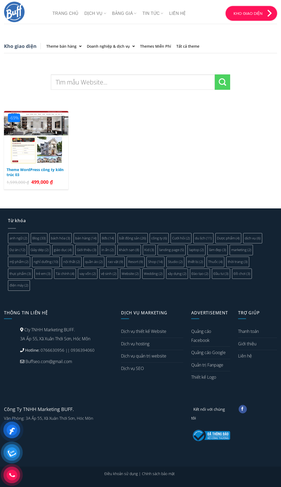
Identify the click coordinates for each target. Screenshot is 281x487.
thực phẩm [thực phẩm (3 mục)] (20, 273)
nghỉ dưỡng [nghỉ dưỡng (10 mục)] (46, 261)
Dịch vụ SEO (132, 368)
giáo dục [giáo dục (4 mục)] (63, 249)
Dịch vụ (95, 13)
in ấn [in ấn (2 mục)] (107, 249)
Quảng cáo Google (208, 352)
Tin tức (152, 13)
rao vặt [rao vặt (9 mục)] (115, 261)
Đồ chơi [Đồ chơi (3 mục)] (242, 273)
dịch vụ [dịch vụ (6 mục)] (253, 238)
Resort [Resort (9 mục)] (135, 261)
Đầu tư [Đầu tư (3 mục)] (221, 273)
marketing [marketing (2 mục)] (241, 249)
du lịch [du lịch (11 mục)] (203, 238)
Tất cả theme (187, 46)
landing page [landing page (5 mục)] (171, 249)
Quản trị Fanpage (207, 365)
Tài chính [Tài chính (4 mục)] (65, 273)
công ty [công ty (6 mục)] (159, 238)
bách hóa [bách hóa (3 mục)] (60, 238)
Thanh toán (248, 331)
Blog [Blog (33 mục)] (39, 238)
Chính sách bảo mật (158, 473)
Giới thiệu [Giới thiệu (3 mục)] (86, 249)
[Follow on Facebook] (243, 409)
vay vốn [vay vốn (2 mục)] (87, 273)
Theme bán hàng (64, 46)
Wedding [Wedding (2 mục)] (153, 273)
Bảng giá (124, 13)
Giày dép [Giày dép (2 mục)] (39, 249)
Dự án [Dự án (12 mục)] (17, 249)
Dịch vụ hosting (135, 344)
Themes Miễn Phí (155, 46)
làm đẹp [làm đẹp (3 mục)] (217, 249)
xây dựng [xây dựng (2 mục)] (177, 273)
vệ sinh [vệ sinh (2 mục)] (109, 273)
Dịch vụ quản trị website (143, 356)
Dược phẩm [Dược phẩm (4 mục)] (228, 238)
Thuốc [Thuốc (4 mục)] (215, 261)
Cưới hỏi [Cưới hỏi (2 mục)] (181, 238)
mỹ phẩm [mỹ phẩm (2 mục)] (19, 261)
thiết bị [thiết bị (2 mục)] (195, 261)
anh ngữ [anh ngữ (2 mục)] (18, 238)
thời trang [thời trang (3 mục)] (238, 261)
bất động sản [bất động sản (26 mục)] (132, 238)
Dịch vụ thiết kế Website (143, 331)
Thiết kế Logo (203, 377)
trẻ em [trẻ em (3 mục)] (43, 273)
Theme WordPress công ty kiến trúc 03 (35, 172)
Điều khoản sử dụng (121, 473)
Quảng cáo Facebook (201, 335)
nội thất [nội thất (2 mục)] (71, 261)
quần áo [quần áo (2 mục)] (94, 261)
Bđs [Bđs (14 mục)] (108, 238)
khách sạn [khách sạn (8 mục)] (129, 249)
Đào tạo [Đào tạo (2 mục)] (199, 273)
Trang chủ (65, 13)
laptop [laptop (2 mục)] (196, 249)
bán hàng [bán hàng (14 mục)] (86, 238)
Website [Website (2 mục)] (130, 273)
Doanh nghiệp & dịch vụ (111, 46)
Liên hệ (177, 13)
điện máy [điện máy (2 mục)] (19, 285)
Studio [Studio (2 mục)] (175, 261)
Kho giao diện (20, 46)
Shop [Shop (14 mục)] (155, 261)
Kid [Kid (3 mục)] (149, 249)
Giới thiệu (247, 344)
